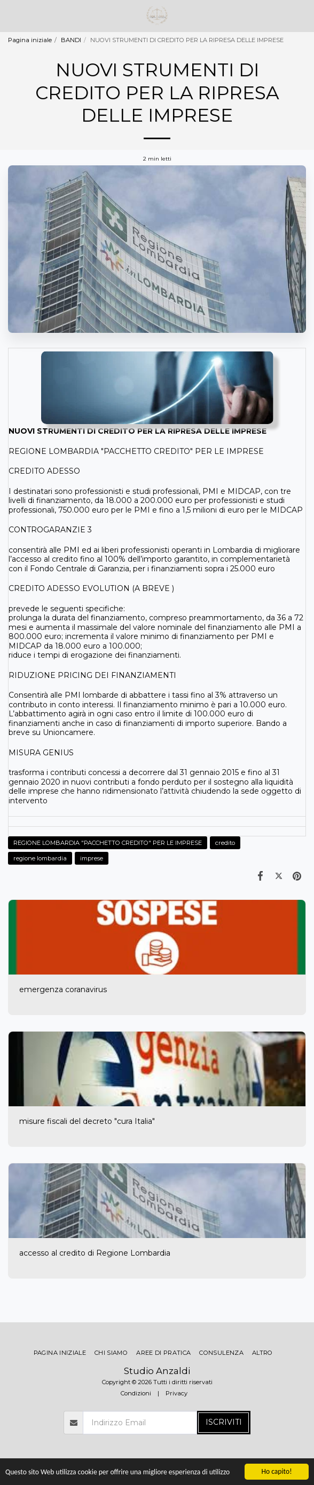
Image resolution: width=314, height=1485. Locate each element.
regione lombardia (40, 858)
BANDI (71, 40)
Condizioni (136, 1393)
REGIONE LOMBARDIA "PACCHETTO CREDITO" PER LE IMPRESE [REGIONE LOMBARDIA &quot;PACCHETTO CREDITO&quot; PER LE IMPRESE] (107, 843)
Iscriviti (224, 1422)
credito (225, 843)
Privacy (176, 1393)
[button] (12, 15)
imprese (91, 858)
